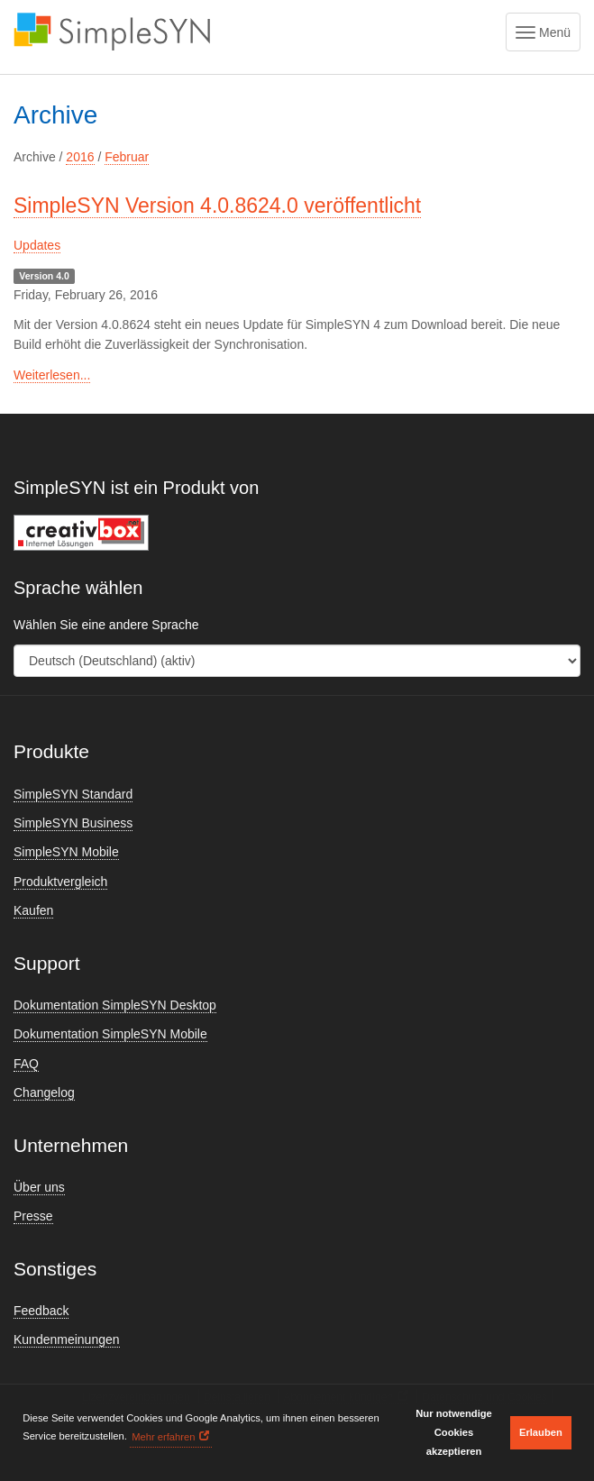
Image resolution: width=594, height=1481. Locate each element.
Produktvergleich (60, 881)
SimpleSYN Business (73, 823)
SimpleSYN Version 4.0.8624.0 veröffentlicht (217, 205)
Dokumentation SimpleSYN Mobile (110, 1034)
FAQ (26, 1063)
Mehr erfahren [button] (163, 1436)
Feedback (41, 1310)
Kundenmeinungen (67, 1339)
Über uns (39, 1187)
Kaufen (33, 910)
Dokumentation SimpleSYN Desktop (115, 1005)
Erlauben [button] (540, 1432)
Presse (33, 1216)
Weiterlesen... (52, 375)
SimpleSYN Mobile (66, 852)
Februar (127, 157)
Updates (37, 245)
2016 (80, 157)
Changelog (44, 1092)
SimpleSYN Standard (73, 794)
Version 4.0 (44, 275)
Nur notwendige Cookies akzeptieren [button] (454, 1432)
